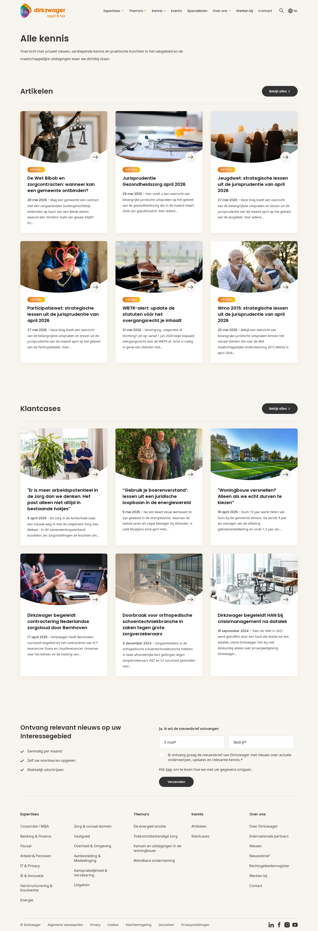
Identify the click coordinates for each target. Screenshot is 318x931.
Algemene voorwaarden (65, 925)
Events (176, 10)
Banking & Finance (35, 836)
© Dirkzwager (30, 925)
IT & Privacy (30, 866)
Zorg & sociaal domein (93, 826)
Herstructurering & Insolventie (36, 888)
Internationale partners (269, 836)
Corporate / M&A (34, 826)
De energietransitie (150, 826)
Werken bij (244, 10)
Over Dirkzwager (263, 826)
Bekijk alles (279, 91)
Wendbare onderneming (154, 860)
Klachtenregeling (138, 925)
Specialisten (197, 10)
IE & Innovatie (32, 876)
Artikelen (198, 826)
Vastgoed (82, 836)
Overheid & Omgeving (92, 846)
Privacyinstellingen (195, 925)
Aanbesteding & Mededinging (87, 858)
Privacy (95, 925)
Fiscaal (25, 846)
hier (169, 769)
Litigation (82, 885)
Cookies (113, 925)
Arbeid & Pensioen (35, 856)
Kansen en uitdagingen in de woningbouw (157, 848)
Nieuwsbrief (259, 856)
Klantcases (200, 836)
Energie (26, 900)
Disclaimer (166, 925)
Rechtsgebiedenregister (269, 866)
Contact (265, 10)
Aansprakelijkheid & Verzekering (90, 873)
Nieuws (255, 846)
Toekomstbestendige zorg (156, 836)
